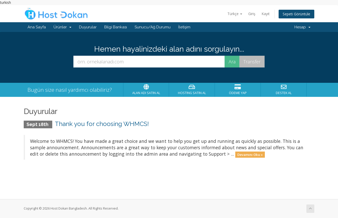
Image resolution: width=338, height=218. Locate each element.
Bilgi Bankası (115, 27)
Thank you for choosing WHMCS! (102, 124)
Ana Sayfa (37, 27)
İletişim (184, 27)
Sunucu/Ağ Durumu (153, 27)
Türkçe (234, 13)
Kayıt (266, 13)
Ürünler (62, 27)
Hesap (302, 27)
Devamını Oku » (250, 154)
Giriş (251, 13)
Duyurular (88, 27)
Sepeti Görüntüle (296, 14)
